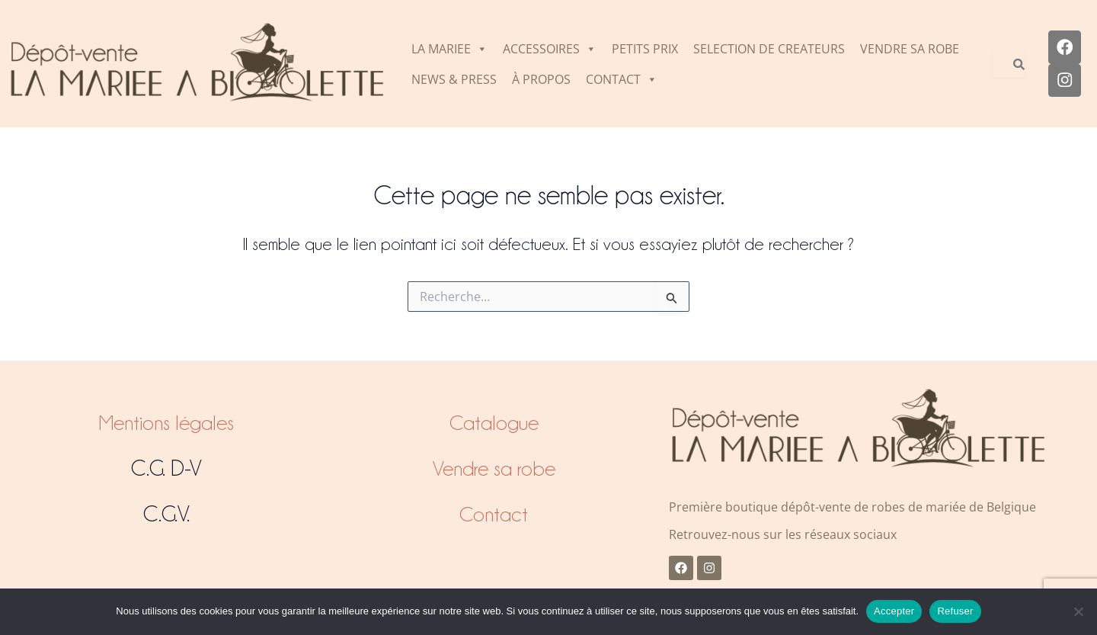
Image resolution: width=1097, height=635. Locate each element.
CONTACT (621, 79)
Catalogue (493, 422)
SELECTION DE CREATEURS (769, 48)
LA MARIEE (449, 49)
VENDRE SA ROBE (909, 48)
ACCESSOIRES (549, 49)
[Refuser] (1078, 611)
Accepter (894, 611)
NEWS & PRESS (454, 79)
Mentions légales (166, 422)
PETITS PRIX (645, 48)
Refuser (955, 611)
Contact (494, 513)
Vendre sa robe (493, 468)
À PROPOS (541, 79)
